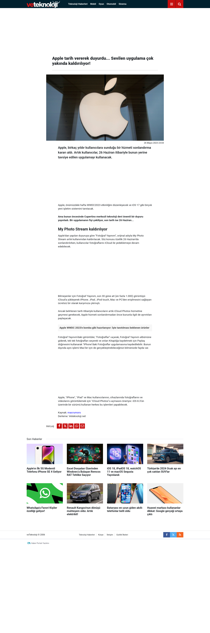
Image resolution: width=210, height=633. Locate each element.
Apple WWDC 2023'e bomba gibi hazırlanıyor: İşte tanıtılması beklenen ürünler (104, 327)
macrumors (74, 412)
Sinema (122, 4)
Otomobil (111, 4)
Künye (100, 535)
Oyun (101, 4)
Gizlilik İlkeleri (122, 535)
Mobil (93, 4)
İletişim (110, 535)
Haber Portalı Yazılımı (40, 543)
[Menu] (171, 4)
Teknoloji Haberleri (78, 4)
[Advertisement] (105, 31)
